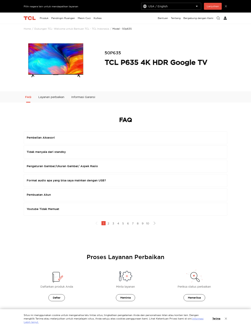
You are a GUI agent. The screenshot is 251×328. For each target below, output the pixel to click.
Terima (216, 318)
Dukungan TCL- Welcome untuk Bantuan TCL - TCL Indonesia (71, 28)
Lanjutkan (213, 6)
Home (27, 28)
